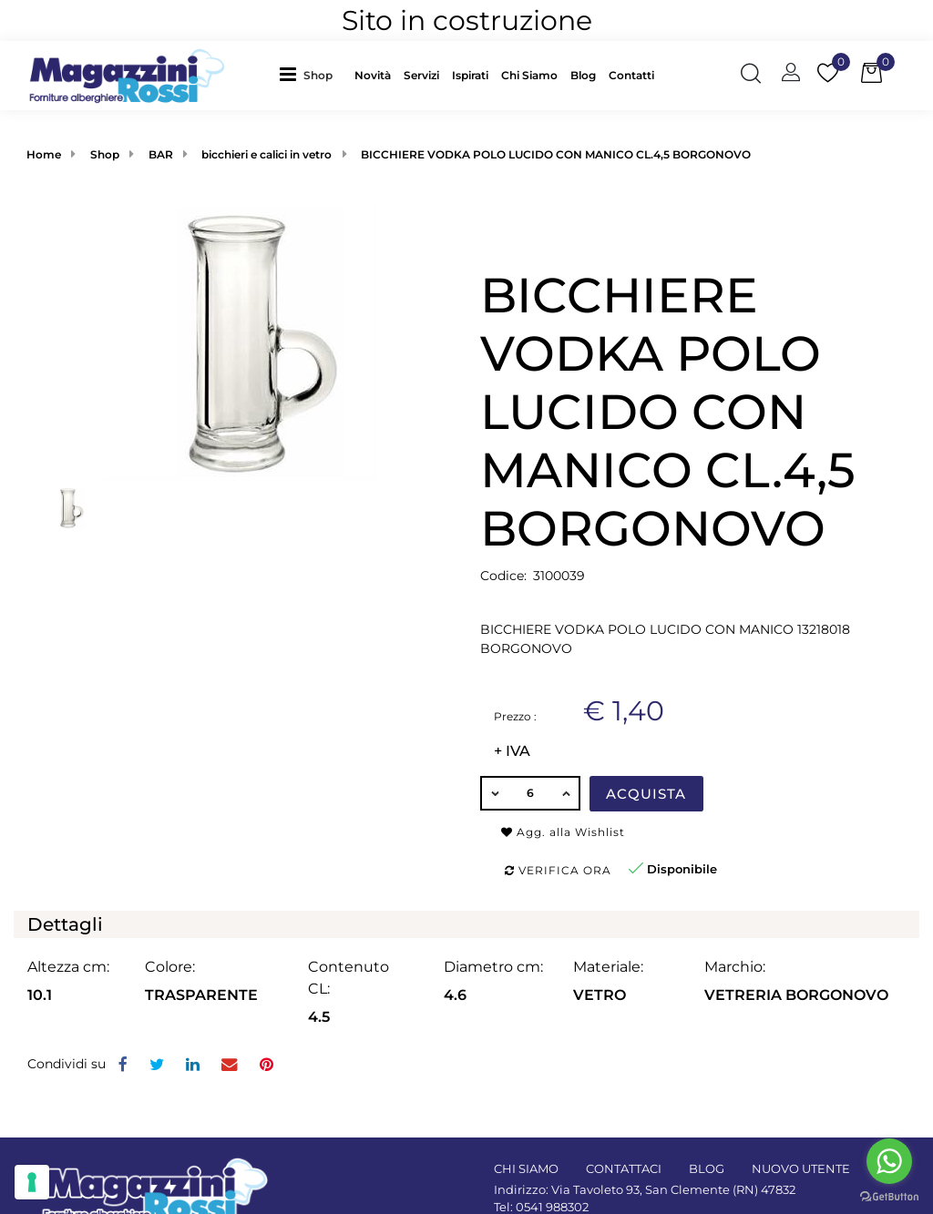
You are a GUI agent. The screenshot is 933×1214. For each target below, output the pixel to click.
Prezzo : (515, 716)
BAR (161, 154)
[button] (322, 75)
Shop (318, 75)
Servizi (421, 75)
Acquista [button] (646, 793)
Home (43, 154)
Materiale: (608, 966)
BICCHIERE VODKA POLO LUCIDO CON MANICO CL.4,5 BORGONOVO (556, 154)
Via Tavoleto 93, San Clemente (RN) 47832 (673, 1189)
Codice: (503, 575)
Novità (372, 75)
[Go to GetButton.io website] (889, 1195)
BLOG (706, 1168)
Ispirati (470, 75)
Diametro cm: (493, 966)
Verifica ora (558, 870)
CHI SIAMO (526, 1168)
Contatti (631, 75)
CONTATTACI (623, 1168)
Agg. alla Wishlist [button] (563, 832)
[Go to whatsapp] (889, 1161)
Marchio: (734, 966)
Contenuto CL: (348, 977)
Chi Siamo (529, 75)
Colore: (170, 966)
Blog (583, 75)
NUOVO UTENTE (801, 1168)
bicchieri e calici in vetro (266, 154)
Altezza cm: (68, 966)
